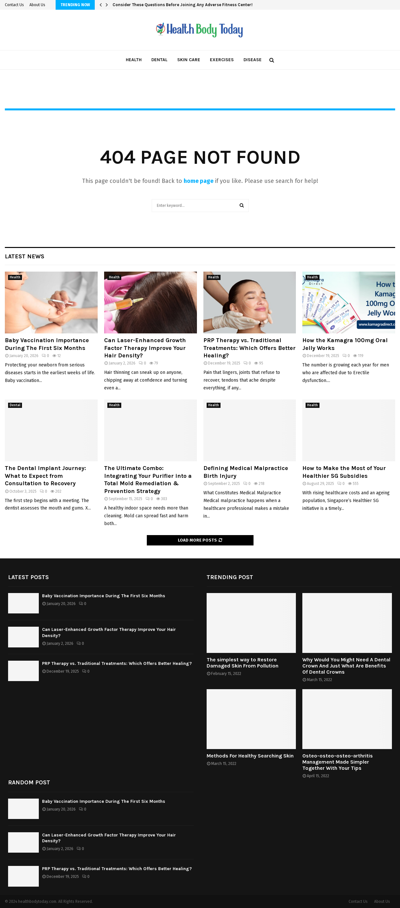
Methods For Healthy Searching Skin (250, 756)
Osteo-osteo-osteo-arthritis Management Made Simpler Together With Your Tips (337, 762)
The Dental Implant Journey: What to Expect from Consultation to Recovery (45, 476)
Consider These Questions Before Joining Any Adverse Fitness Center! (183, 4)
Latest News (24, 256)
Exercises (222, 59)
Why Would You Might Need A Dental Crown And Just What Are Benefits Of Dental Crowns (346, 665)
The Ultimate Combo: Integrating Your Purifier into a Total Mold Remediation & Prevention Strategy (148, 479)
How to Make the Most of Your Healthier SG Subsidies (344, 472)
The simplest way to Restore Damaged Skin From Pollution (242, 662)
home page (198, 181)
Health (134, 59)
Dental (159, 59)
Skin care (188, 59)
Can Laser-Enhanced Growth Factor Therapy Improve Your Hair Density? (145, 348)
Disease (252, 59)
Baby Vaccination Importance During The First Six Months (47, 344)
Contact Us (14, 5)
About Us (37, 5)
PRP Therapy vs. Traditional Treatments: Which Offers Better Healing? (249, 348)
